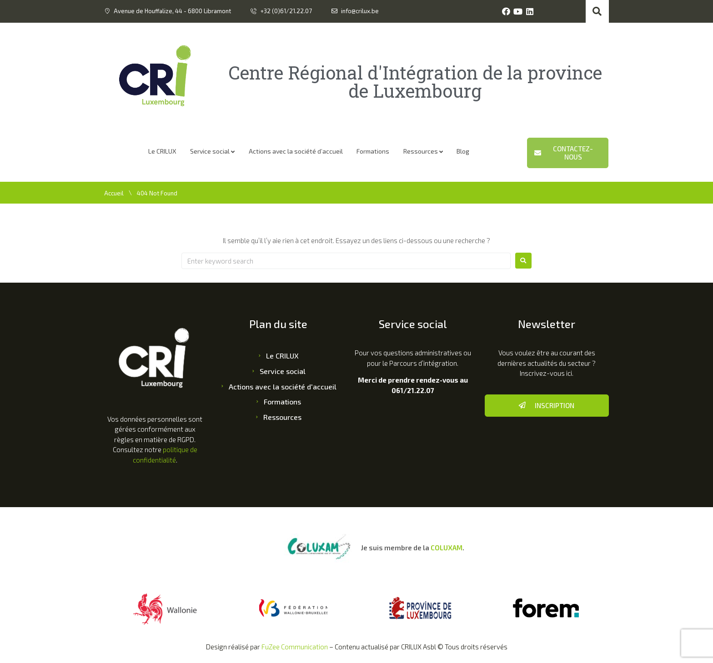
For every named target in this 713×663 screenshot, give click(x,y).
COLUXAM (446, 547)
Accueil (114, 193)
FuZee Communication (294, 647)
